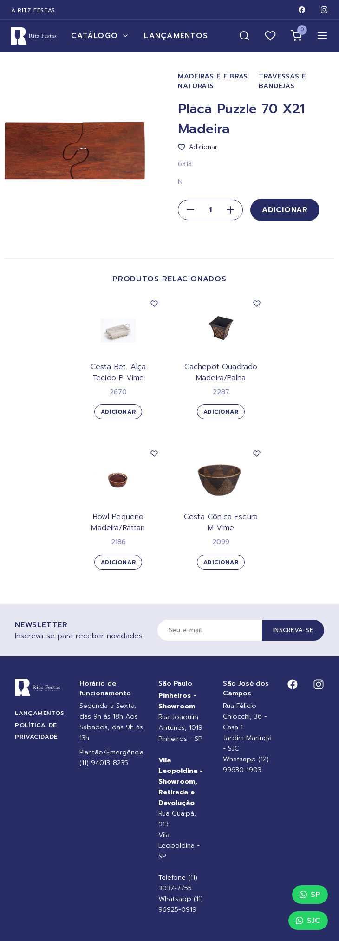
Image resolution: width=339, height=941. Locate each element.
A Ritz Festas (33, 10)
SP (310, 894)
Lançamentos (176, 35)
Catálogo (100, 35)
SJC (308, 920)
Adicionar (285, 209)
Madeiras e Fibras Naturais (213, 81)
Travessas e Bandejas (282, 81)
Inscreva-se (293, 630)
